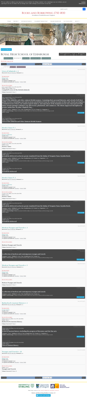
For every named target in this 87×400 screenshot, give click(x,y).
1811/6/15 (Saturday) (12, 72)
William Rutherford (6, 318)
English (9, 109)
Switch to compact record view (65, 54)
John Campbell (5, 87)
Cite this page (73, 54)
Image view (12, 67)
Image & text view (21, 67)
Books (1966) (26, 58)
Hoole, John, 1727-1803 (13, 159)
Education (17, 81)
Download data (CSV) (81, 54)
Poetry (7, 144)
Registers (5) (17, 58)
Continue (83, 2)
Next (83, 64)
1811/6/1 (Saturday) (12, 129)
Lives (14, 88)
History (7, 88)
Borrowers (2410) (35, 58)
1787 (32, 158)
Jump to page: (46, 64)
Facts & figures (46, 58)
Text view (6, 67)
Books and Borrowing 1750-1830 (43, 13)
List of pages (38, 64)
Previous (3, 64)
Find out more (82, 3)
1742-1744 (33, 109)
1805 (32, 256)
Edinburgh (19, 333)
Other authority (80, 259)
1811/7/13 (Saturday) (12, 179)
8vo (41, 109)
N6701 (7, 162)
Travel (7, 367)
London (19, 109)
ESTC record (81, 112)
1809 (33, 333)
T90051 (7, 112)
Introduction (8, 58)
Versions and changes (43, 395)
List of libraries (6, 49)
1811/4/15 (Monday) (12, 304)
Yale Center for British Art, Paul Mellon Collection (49, 390)
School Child (23, 81)
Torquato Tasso (5, 143)
